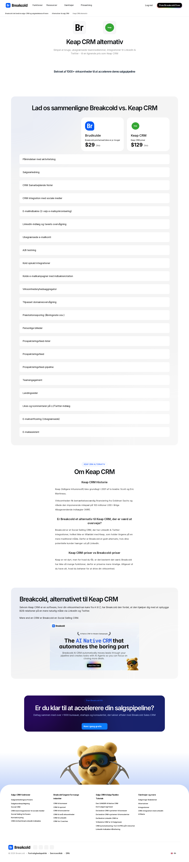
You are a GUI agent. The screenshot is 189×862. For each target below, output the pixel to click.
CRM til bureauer (60, 803)
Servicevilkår (56, 853)
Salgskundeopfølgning (20, 803)
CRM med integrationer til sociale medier (27, 811)
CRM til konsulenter (61, 811)
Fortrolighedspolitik (37, 853)
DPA (68, 853)
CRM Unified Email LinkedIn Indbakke (26, 821)
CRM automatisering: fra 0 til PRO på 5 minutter (115, 826)
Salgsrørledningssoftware (22, 800)
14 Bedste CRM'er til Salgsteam (109, 822)
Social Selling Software (20, 814)
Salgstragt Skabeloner (147, 800)
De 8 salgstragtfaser (104, 807)
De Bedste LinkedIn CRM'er (107, 818)
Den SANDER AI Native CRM (107, 803)
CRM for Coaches (60, 821)
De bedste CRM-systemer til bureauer (111, 811)
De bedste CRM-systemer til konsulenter (112, 814)
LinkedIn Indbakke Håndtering (108, 829)
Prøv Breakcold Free (169, 5)
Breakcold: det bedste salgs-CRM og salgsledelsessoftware (26, 13)
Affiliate (141, 814)
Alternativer (143, 803)
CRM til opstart (59, 807)
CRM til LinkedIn (59, 818)
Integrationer (143, 807)
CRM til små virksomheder (64, 814)
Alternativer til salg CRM (60, 13)
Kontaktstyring (17, 817)
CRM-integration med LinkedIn (150, 811)
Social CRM (15, 807)
